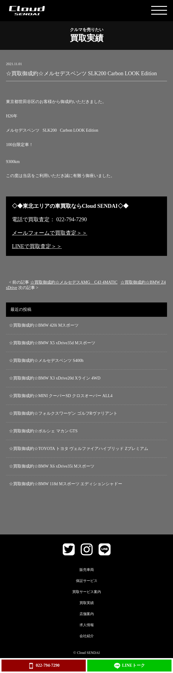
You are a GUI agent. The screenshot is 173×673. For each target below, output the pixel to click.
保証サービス (86, 581)
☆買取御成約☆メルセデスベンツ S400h (46, 360)
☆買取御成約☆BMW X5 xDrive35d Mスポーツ (52, 343)
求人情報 (86, 625)
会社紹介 (86, 636)
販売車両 (86, 570)
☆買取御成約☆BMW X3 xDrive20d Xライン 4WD (54, 378)
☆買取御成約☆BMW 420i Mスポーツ (44, 325)
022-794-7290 (43, 666)
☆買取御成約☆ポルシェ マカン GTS (43, 431)
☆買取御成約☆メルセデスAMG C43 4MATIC (73, 282)
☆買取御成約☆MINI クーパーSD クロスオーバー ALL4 (61, 396)
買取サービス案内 (86, 592)
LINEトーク (129, 666)
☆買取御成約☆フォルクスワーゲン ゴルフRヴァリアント (63, 413)
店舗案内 (86, 614)
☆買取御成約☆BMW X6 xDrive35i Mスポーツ (51, 466)
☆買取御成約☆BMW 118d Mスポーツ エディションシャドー (65, 484)
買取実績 (86, 603)
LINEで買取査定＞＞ (37, 246)
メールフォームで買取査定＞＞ (49, 233)
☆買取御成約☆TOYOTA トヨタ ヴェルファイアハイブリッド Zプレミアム (78, 448)
